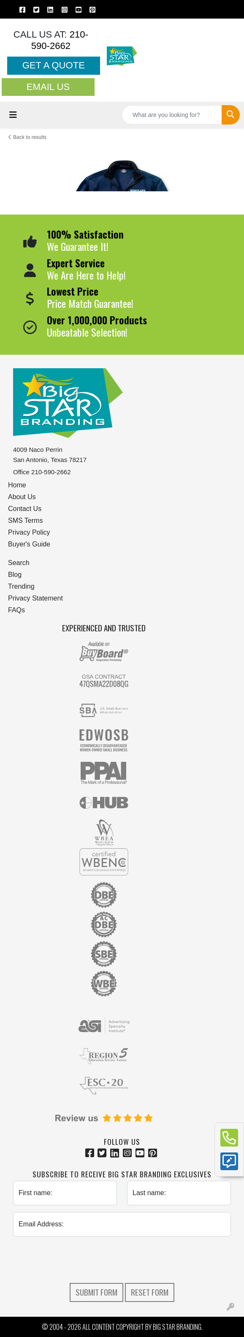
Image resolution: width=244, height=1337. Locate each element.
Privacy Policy (29, 532)
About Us (22, 496)
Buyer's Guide (29, 544)
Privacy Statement (35, 598)
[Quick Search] (172, 115)
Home (17, 485)
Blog (15, 574)
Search (19, 562)
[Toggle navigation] (13, 115)
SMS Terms (25, 520)
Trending (21, 586)
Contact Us (24, 508)
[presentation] (122, 1259)
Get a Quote (53, 65)
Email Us (48, 87)
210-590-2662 (59, 40)
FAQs (16, 610)
